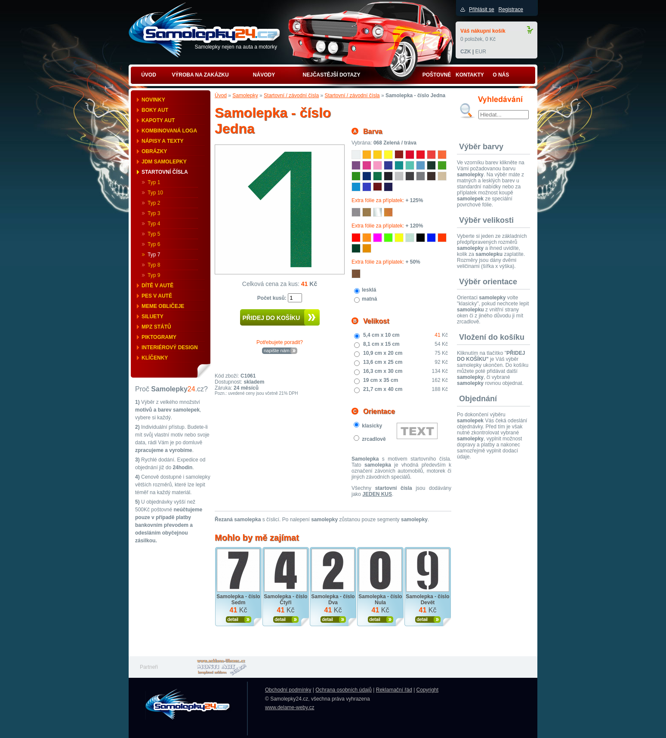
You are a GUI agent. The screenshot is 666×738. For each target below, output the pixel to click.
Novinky (153, 100)
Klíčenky (155, 358)
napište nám (277, 350)
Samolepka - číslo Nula (380, 599)
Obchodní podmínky (288, 690)
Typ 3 (154, 213)
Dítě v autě (157, 286)
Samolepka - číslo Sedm (238, 599)
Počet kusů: (272, 298)
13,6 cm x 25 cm (382, 362)
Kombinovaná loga (169, 131)
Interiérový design (170, 347)
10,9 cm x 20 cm (382, 353)
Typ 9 (154, 275)
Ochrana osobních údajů (343, 690)
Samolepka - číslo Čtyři (285, 599)
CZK (465, 52)
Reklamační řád (394, 690)
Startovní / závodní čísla (291, 95)
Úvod (221, 95)
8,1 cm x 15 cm (381, 344)
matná (369, 299)
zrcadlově (373, 439)
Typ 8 (154, 265)
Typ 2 (154, 203)
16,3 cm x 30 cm (382, 371)
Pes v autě (157, 296)
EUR (480, 52)
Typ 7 (154, 255)
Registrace (510, 9)
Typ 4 (154, 224)
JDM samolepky (164, 162)
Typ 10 (155, 193)
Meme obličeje (163, 306)
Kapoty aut (158, 120)
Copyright (427, 690)
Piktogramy (159, 337)
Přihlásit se (481, 9)
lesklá (369, 290)
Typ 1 (154, 182)
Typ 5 (154, 234)
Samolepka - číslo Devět (427, 599)
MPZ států (156, 327)
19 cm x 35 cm (380, 380)
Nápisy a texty (163, 141)
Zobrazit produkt (238, 619)
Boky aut (155, 110)
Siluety (152, 317)
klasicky (372, 426)
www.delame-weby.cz (289, 707)
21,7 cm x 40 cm (382, 389)
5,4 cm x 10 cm (381, 335)
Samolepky (245, 95)
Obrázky (154, 151)
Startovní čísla (165, 172)
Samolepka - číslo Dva (333, 599)
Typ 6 (154, 244)
